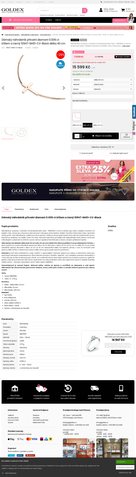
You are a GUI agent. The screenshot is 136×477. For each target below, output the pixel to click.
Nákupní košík (130, 11)
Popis (6, 209)
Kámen (76, 89)
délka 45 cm (77, 125)
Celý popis (126, 46)
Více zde (118, 352)
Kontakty (51, 2)
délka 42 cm (98, 125)
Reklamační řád (39, 422)
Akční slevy (122, 20)
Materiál (76, 84)
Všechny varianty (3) (102, 147)
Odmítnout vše (125, 473)
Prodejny (49, 20)
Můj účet (109, 9)
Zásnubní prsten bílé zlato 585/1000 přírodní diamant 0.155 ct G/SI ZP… (118, 337)
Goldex (35, 48)
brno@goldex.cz (102, 422)
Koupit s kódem (123, 57)
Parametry (19, 209)
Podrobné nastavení (125, 467)
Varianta (76, 80)
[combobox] (62, 10)
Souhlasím (121, 462)
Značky (10, 2)
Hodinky (82, 15)
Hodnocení (34, 209)
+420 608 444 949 (82, 425)
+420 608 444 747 (108, 2)
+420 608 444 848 (115, 425)
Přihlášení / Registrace (111, 11)
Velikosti (58, 20)
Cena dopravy (60, 209)
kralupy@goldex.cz (70, 422)
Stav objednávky (39, 2)
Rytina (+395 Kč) (78, 93)
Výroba (28, 2)
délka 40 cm (87, 125)
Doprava (19, 2)
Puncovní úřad (13, 420)
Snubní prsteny (60, 15)
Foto (46, 209)
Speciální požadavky (79, 101)
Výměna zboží (13, 417)
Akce (3, 2)
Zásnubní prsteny (72, 15)
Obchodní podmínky (40, 420)
